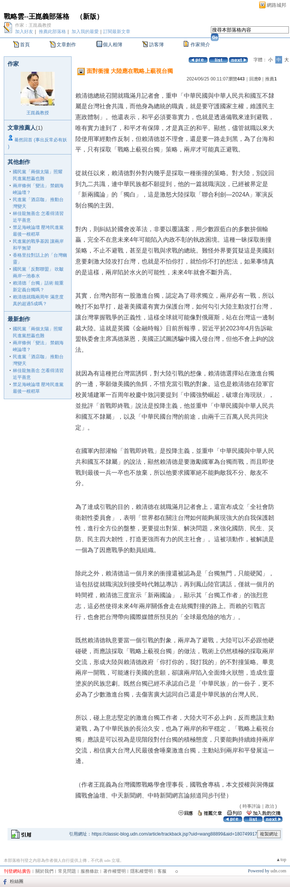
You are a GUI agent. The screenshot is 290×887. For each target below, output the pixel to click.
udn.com (278, 870)
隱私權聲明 (141, 871)
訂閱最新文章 (116, 31)
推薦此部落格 (52, 31)
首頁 (25, 44)
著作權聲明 (114, 871)
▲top (281, 859)
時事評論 (252, 806)
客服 (161, 871)
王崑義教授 (37, 112)
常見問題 (67, 871)
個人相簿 (112, 44)
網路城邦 (276, 5)
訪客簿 (156, 44)
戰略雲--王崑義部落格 (36, 16)
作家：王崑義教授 (33, 25)
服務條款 (90, 871)
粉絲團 (16, 881)
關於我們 (44, 871)
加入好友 (24, 31)
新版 (89, 16)
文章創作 (66, 44)
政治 (269, 806)
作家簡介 (200, 44)
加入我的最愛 (85, 31)
